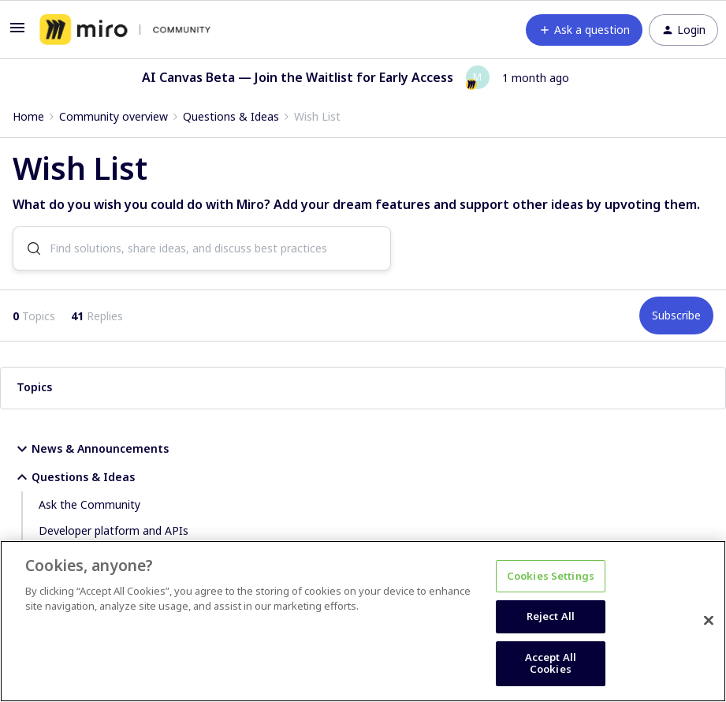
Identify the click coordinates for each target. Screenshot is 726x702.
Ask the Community (89, 505)
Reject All (551, 616)
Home (28, 116)
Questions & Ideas (231, 116)
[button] (17, 32)
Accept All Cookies (550, 663)
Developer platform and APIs (113, 531)
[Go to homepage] (124, 30)
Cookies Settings (550, 576)
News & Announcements (91, 449)
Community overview (113, 116)
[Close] (708, 620)
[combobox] (202, 249)
